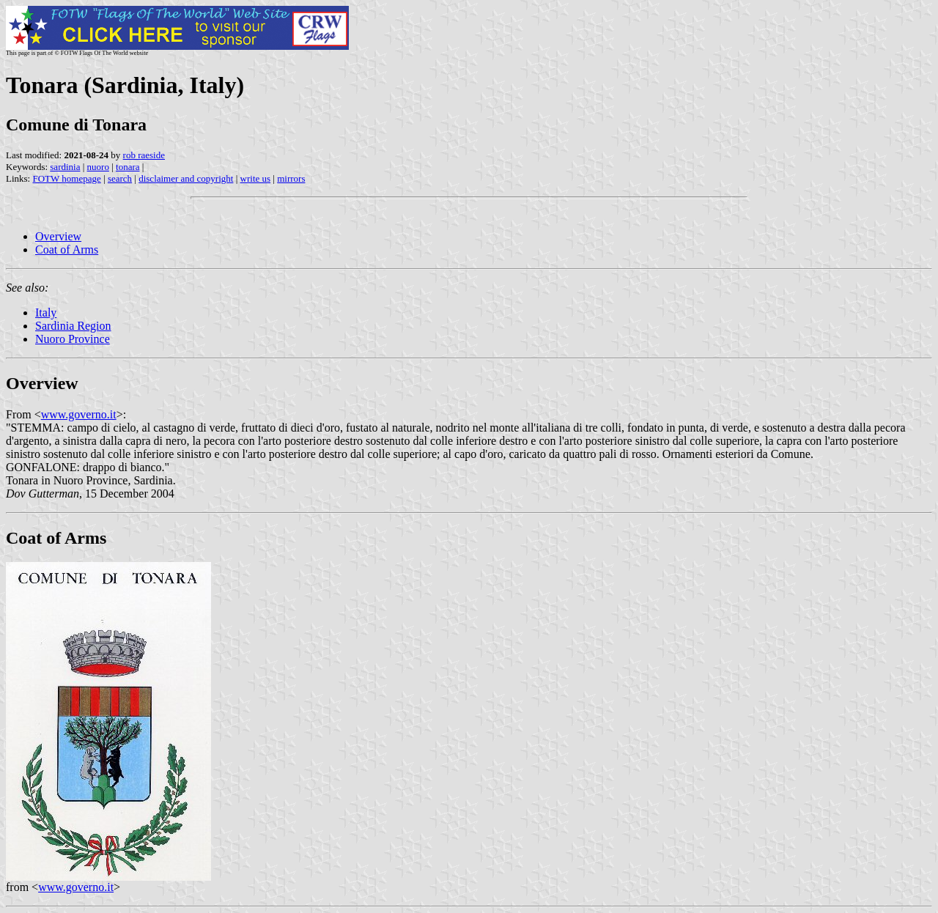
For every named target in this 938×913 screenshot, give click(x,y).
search (120, 178)
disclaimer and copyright (186, 178)
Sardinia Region (73, 325)
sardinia (65, 166)
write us (255, 178)
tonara (127, 166)
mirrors (291, 178)
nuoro (98, 166)
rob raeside (144, 154)
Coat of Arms (66, 249)
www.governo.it (79, 414)
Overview (58, 236)
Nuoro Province (72, 339)
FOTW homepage (66, 178)
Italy (45, 312)
